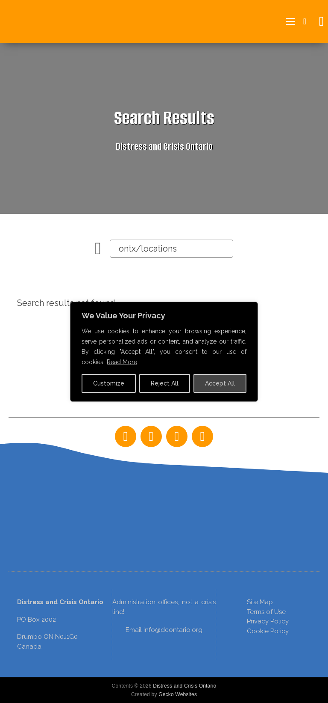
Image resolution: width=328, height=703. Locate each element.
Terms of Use (266, 612)
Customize (108, 383)
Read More (122, 362)
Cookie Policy (268, 631)
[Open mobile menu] (290, 21)
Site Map (260, 602)
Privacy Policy (268, 621)
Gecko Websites (177, 694)
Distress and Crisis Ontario (184, 686)
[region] (164, 494)
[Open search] (319, 21)
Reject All (165, 383)
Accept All (220, 383)
